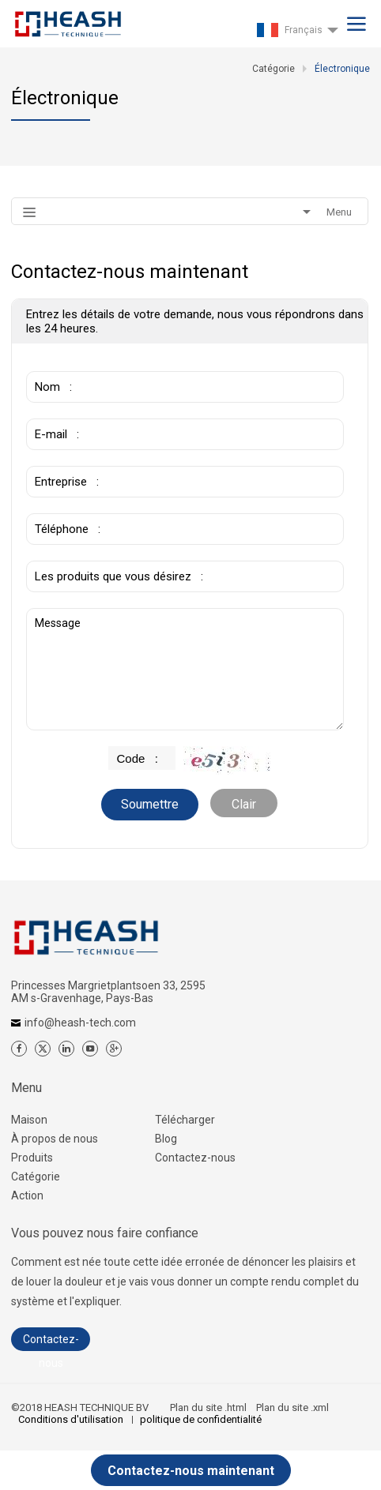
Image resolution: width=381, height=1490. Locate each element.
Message (184, 669)
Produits (32, 1157)
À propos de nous (54, 1138)
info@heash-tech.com (80, 1022)
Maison (29, 1119)
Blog (166, 1138)
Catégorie (35, 1176)
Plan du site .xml (292, 1407)
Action (27, 1195)
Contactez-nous (195, 1157)
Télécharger (185, 1119)
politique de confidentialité (201, 1419)
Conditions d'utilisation (72, 1419)
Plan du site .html (208, 1407)
